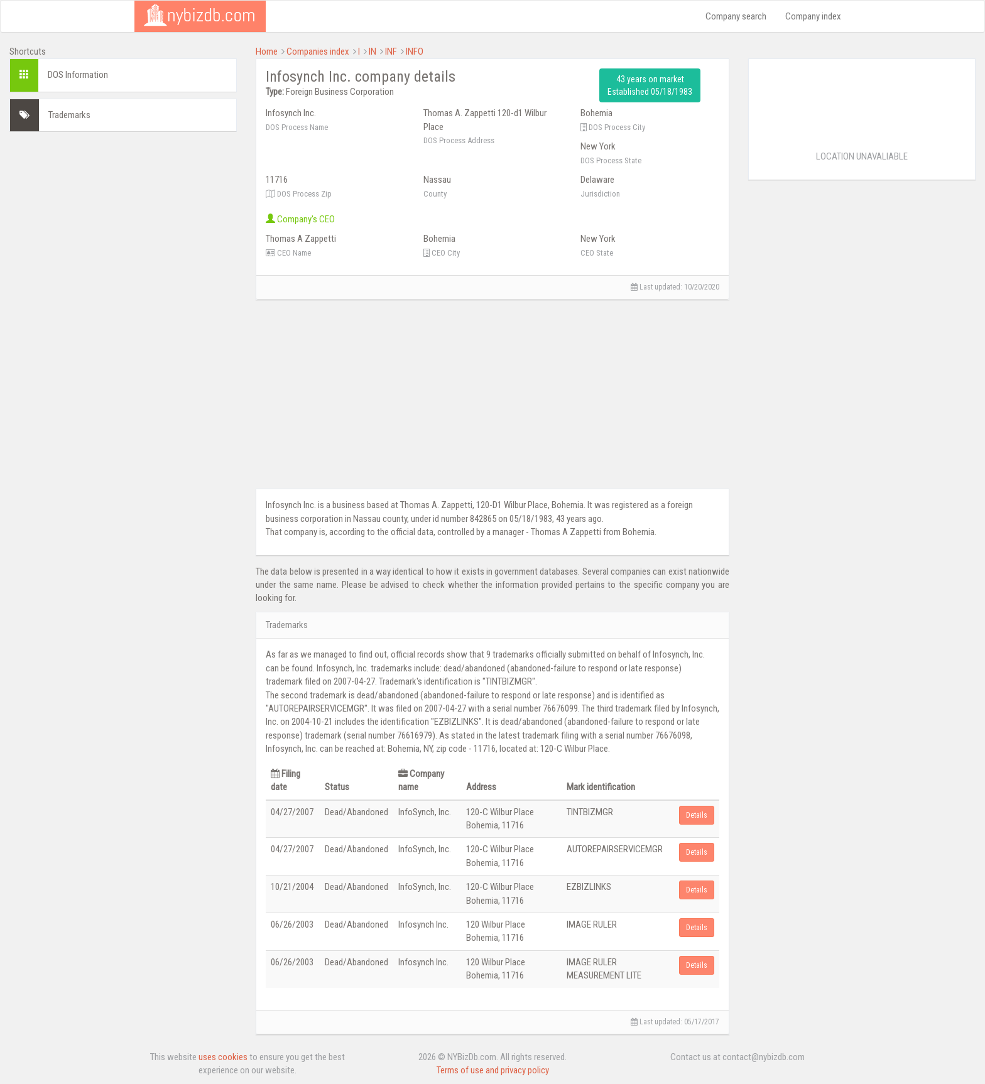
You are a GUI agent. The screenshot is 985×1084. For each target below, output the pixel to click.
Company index (813, 16)
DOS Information (78, 74)
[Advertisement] (123, 229)
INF (391, 51)
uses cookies (223, 1057)
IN (372, 51)
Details (696, 815)
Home (267, 51)
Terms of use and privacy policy (493, 1070)
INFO (414, 51)
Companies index (317, 51)
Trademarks (69, 115)
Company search (735, 16)
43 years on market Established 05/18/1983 (649, 85)
